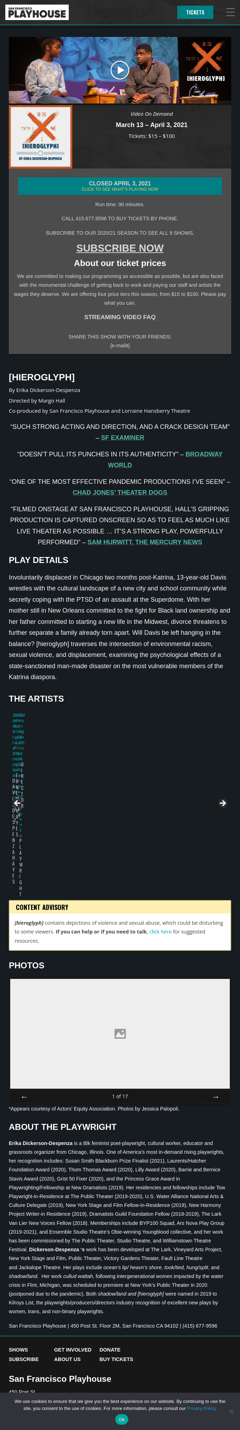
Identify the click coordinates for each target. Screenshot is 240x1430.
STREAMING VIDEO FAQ (119, 317)
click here (160, 821)
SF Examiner (122, 437)
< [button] (17, 749)
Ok (122, 1419)
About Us (67, 1249)
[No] (231, 1411)
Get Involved (73, 1239)
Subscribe (24, 1249)
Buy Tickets (116, 1249)
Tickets (195, 12)
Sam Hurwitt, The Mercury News (144, 542)
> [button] (222, 749)
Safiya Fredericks (68, 770)
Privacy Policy (26, 1332)
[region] (120, 750)
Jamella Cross (27, 768)
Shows (18, 1239)
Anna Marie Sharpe (156, 770)
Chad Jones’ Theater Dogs (120, 492)
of (120, 986)
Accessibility (62, 1332)
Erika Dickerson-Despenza (200, 773)
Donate (110, 1239)
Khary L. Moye (116, 768)
